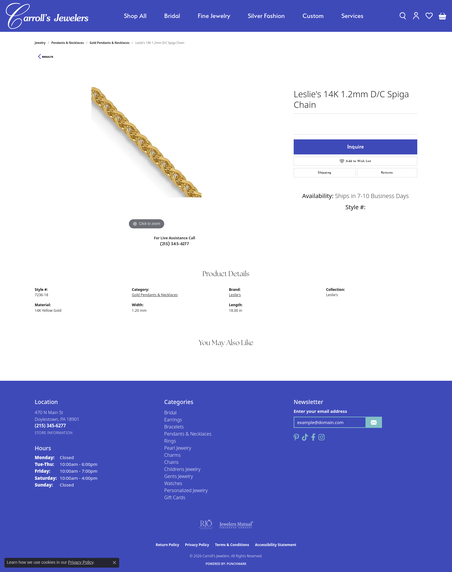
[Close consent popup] (114, 562)
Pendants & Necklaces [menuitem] (187, 434)
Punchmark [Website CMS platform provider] (237, 564)
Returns (387, 172)
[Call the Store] (50, 425)
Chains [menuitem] (171, 462)
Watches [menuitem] (173, 483)
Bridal (172, 15)
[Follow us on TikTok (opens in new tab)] (305, 437)
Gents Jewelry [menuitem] (178, 476)
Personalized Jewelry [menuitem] (186, 490)
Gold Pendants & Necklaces (109, 43)
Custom (313, 15)
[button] (402, 16)
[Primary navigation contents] (243, 16)
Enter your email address (320, 411)
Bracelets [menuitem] (174, 426)
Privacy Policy (197, 544)
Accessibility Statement (275, 544)
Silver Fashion (266, 15)
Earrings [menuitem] (173, 419)
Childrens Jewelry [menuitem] (182, 469)
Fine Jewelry (214, 15)
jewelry (40, 43)
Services (352, 15)
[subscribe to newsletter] (373, 422)
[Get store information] (54, 432)
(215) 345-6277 (174, 243)
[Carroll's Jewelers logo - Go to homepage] (47, 16)
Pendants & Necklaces (67, 43)
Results (47, 57)
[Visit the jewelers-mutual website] (236, 524)
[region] (146, 142)
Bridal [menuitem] (170, 412)
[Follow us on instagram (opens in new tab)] (321, 437)
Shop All (135, 15)
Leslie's (235, 294)
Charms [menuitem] (172, 455)
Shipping (324, 172)
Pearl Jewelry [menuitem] (177, 448)
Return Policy (167, 544)
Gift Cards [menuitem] (174, 497)
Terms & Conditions (232, 544)
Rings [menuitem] (170, 441)
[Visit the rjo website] (206, 524)
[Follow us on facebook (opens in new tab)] (313, 437)
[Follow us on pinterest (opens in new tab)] (296, 437)
